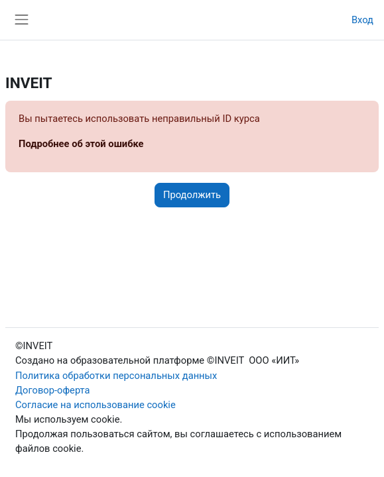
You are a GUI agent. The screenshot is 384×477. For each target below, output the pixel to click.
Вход (362, 20)
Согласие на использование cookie (95, 405)
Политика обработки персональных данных (116, 376)
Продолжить (192, 195)
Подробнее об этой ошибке (81, 144)
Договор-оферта (52, 390)
